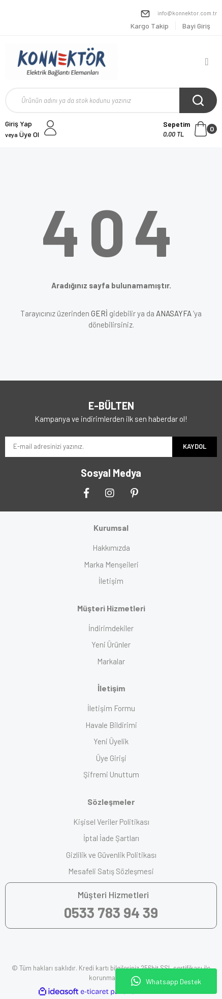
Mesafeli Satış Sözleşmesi (111, 871)
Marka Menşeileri (111, 564)
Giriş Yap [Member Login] (18, 123)
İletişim (111, 580)
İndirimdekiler (111, 628)
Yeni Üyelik (111, 741)
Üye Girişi (111, 758)
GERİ (99, 313)
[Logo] (61, 61)
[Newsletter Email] (88, 447)
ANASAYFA (174, 313)
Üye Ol (22, 134)
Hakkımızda (111, 547)
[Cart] (190, 129)
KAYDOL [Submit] (194, 446)
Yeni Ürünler (111, 644)
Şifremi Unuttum (111, 774)
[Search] (111, 100)
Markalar (111, 661)
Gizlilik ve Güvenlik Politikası (111, 854)
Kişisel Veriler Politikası (111, 821)
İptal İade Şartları (111, 838)
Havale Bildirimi (111, 725)
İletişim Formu (111, 708)
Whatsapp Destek (166, 981)
